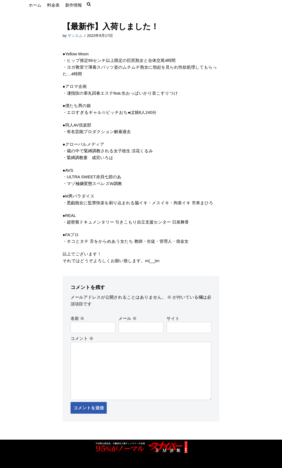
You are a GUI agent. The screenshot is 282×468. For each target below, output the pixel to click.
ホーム (35, 5)
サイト (173, 318)
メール (127, 318)
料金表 (53, 5)
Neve (33, 462)
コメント (82, 338)
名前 (77, 318)
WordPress (74, 462)
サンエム (75, 36)
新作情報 (73, 5)
